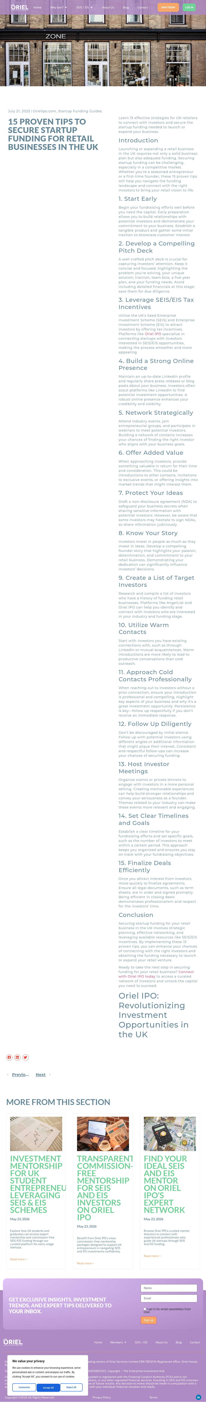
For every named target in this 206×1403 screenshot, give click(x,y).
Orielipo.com (44, 112)
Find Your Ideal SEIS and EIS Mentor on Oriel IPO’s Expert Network (165, 1184)
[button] (9, 1058)
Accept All (72, 1387)
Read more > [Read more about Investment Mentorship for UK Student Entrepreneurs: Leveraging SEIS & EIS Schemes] (18, 1260)
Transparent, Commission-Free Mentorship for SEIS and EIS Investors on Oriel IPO (106, 1188)
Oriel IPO (153, 335)
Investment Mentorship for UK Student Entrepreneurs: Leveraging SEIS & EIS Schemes (44, 1184)
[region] (47, 1376)
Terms (153, 1398)
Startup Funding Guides (80, 112)
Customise (24, 1387)
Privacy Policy (101, 1398)
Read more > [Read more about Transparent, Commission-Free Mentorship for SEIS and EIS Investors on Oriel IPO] (85, 1264)
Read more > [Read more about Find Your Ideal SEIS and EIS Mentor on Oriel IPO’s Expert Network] (152, 1256)
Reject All (48, 1387)
